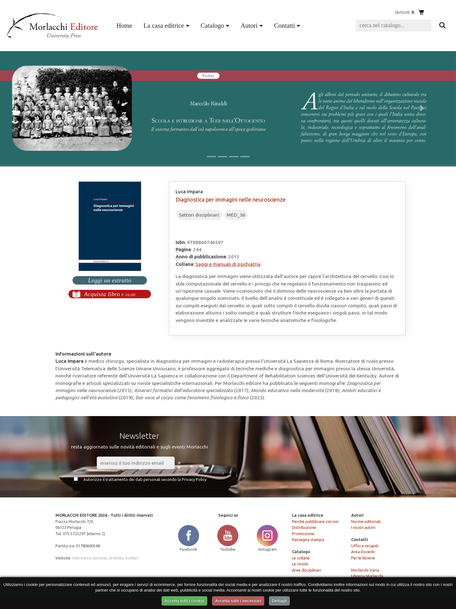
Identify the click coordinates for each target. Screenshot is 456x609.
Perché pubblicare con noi (315, 521)
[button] (34, 108)
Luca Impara (189, 191)
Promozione (303, 533)
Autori (249, 25)
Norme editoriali (366, 521)
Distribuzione (304, 527)
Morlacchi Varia (365, 570)
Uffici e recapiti (364, 546)
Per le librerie (363, 558)
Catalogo (212, 25)
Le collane (301, 558)
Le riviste (300, 564)
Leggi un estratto (109, 280)
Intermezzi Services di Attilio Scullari (105, 558)
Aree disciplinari (306, 570)
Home (125, 24)
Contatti (284, 25)
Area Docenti (363, 551)
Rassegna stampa (308, 539)
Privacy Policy (194, 479)
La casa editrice (163, 25)
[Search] (393, 25)
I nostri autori (363, 527)
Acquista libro (109, 294)
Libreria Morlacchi (367, 576)
